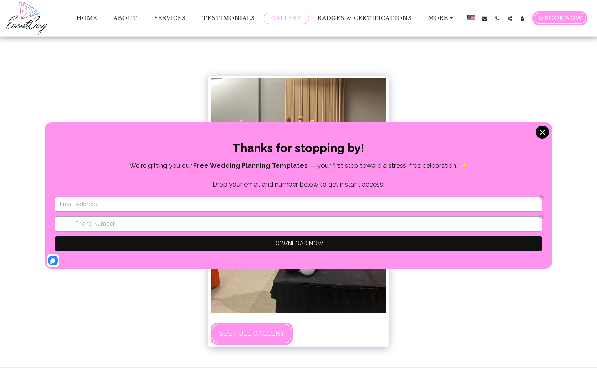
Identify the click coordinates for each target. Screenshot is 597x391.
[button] (484, 18)
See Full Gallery (252, 333)
